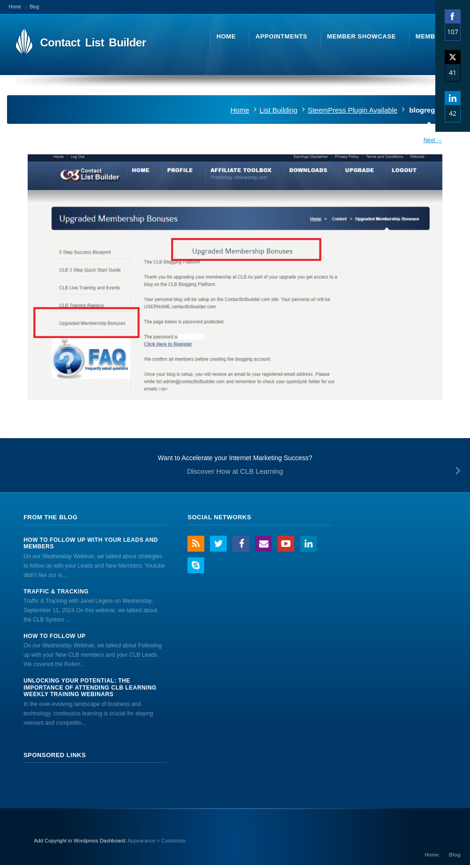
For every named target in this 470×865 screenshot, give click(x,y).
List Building (279, 110)
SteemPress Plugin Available (353, 110)
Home (240, 110)
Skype (195, 565)
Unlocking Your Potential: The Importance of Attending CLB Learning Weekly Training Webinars (90, 687)
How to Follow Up (54, 636)
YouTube (285, 544)
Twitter (218, 544)
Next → (433, 140)
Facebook (240, 544)
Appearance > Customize (156, 840)
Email (263, 544)
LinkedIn (308, 544)
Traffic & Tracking (56, 591)
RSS (195, 544)
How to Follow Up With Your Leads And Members (90, 543)
